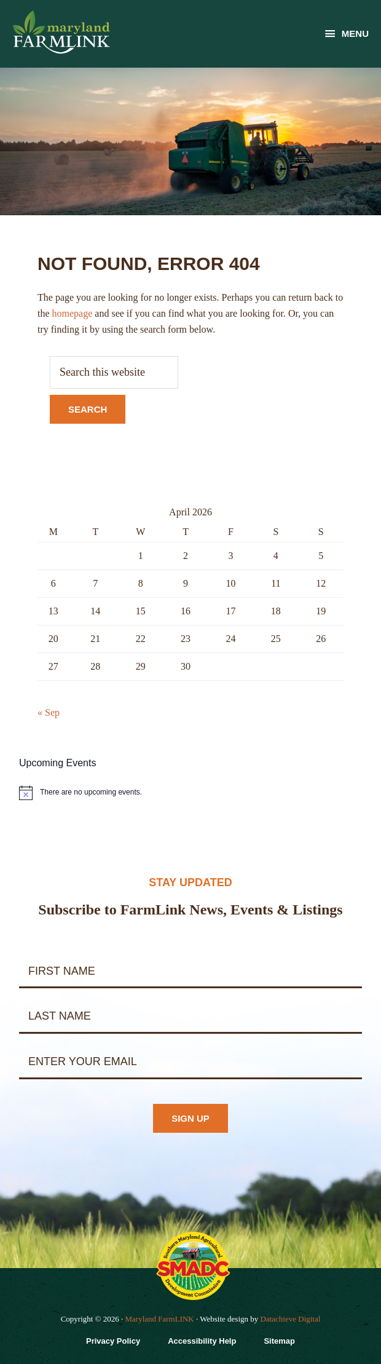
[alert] (190, 792)
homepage (72, 313)
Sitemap (279, 1341)
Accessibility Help (202, 1341)
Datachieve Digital (291, 1318)
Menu (355, 33)
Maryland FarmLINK (159, 1318)
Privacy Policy (113, 1341)
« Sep (48, 712)
